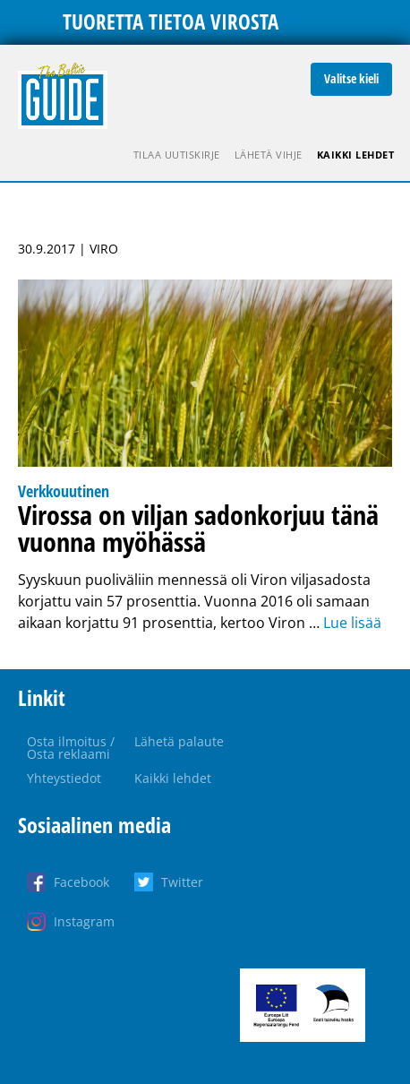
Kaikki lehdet (356, 154)
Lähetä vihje (269, 154)
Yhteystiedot (64, 778)
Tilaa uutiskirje (176, 154)
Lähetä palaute (179, 741)
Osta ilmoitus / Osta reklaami (71, 747)
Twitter (182, 881)
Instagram (84, 921)
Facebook (81, 881)
